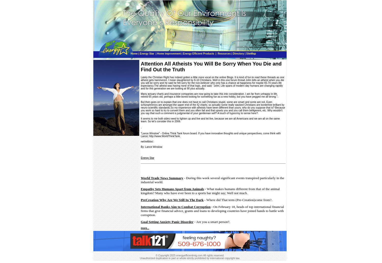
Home (134, 53)
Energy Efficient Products (198, 53)
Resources (224, 53)
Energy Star (147, 53)
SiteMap (251, 53)
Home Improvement (169, 53)
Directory (238, 53)
